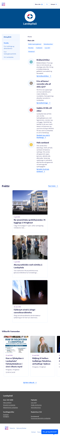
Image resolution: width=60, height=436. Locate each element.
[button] (39, 4)
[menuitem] (11, 43)
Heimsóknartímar (36, 407)
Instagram (6, 416)
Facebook (6, 414)
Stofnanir (33, 432)
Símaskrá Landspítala (9, 405)
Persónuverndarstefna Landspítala (40, 418)
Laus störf (34, 402)
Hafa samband (7, 402)
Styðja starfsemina (36, 405)
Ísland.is (12, 428)
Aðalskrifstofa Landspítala (10, 407)
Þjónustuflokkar (21, 428)
